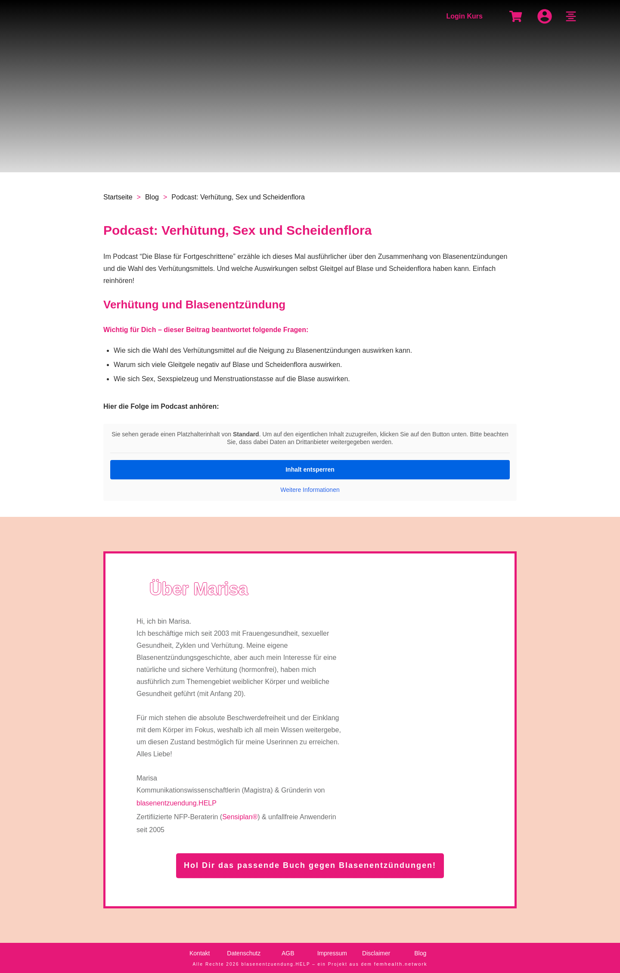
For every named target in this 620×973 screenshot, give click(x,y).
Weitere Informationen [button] (309, 489)
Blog (420, 953)
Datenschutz (243, 953)
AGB (288, 953)
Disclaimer (376, 953)
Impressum (332, 953)
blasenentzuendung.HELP (176, 803)
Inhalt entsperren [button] (310, 469)
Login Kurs (464, 16)
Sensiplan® (239, 817)
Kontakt (199, 953)
